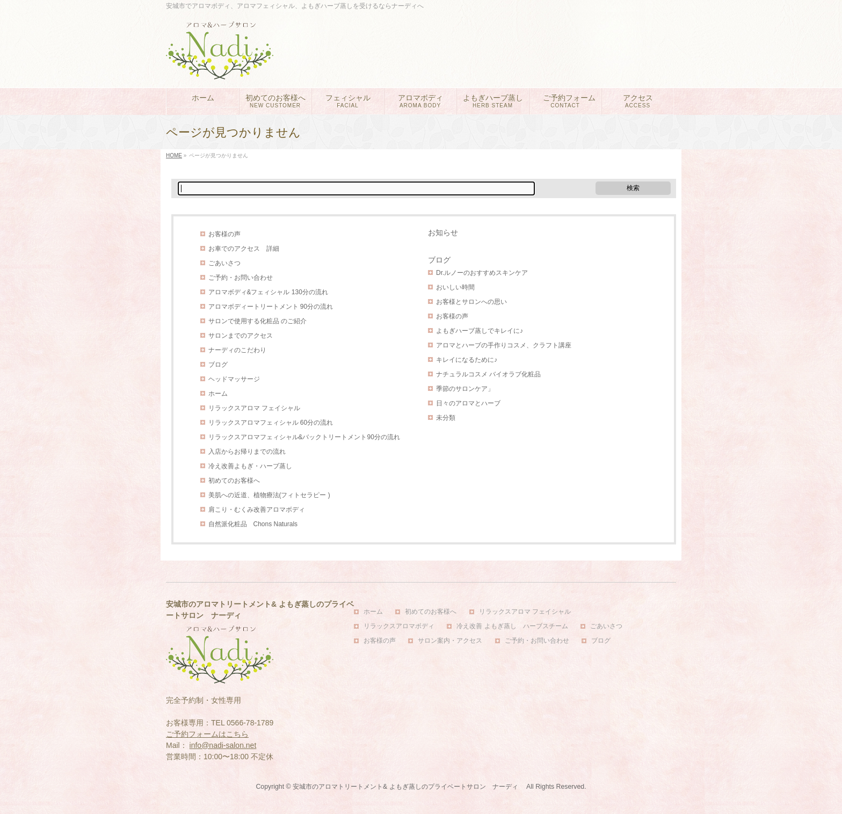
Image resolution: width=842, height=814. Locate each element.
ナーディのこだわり (237, 350)
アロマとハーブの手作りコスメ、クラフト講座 (503, 345)
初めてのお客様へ (234, 480)
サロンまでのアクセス (240, 335)
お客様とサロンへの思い (471, 302)
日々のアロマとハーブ (468, 403)
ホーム (218, 393)
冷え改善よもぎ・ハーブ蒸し (250, 466)
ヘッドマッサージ (234, 379)
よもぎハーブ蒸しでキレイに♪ (479, 331)
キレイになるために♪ (466, 360)
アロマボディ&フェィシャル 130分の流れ (268, 292)
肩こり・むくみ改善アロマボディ (256, 509)
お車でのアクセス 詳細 (243, 248)
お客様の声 (224, 234)
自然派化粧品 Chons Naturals (253, 524)
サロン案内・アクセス (450, 640)
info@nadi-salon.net (223, 745)
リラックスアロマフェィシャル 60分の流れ (270, 422)
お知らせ (443, 232)
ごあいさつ (224, 263)
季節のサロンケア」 (465, 389)
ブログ (218, 364)
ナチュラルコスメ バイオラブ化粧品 (488, 374)
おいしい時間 (455, 287)
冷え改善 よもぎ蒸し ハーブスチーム (512, 626)
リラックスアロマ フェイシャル (254, 408)
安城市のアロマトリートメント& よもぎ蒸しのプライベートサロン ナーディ (409, 786)
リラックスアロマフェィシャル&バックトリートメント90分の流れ (304, 437)
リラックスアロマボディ (399, 626)
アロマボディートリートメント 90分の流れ (270, 306)
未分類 (445, 417)
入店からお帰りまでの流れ (247, 451)
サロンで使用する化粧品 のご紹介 (257, 321)
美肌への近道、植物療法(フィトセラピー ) (269, 495)
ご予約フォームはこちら (207, 734)
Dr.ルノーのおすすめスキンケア (482, 273)
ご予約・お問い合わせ (240, 277)
